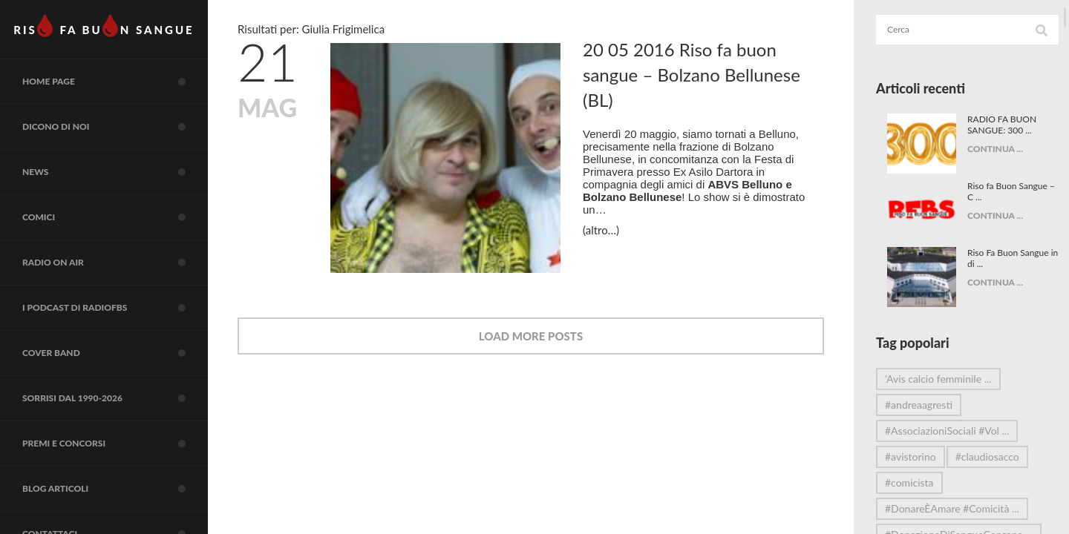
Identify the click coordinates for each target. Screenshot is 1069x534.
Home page (115, 81)
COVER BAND (115, 353)
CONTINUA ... (989, 148)
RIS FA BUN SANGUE (103, 26)
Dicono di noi (115, 127)
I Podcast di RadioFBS (115, 308)
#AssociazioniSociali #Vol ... (947, 430)
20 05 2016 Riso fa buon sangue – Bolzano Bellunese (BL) (691, 75)
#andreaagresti (918, 404)
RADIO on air (115, 262)
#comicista (909, 482)
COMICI (115, 217)
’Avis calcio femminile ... (938, 378)
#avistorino (910, 456)
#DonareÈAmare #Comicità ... (952, 508)
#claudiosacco (987, 456)
